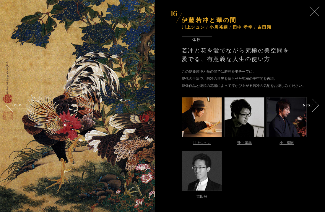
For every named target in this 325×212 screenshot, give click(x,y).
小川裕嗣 (287, 143)
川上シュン (202, 143)
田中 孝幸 (244, 143)
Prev (13, 105)
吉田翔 (201, 196)
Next (311, 105)
